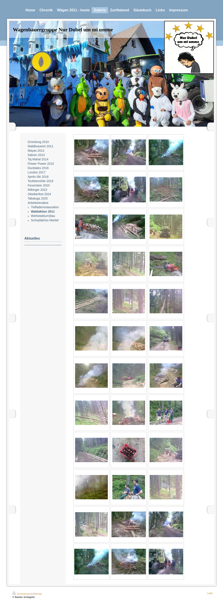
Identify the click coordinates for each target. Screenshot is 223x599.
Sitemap (37, 593)
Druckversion (22, 593)
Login (210, 593)
